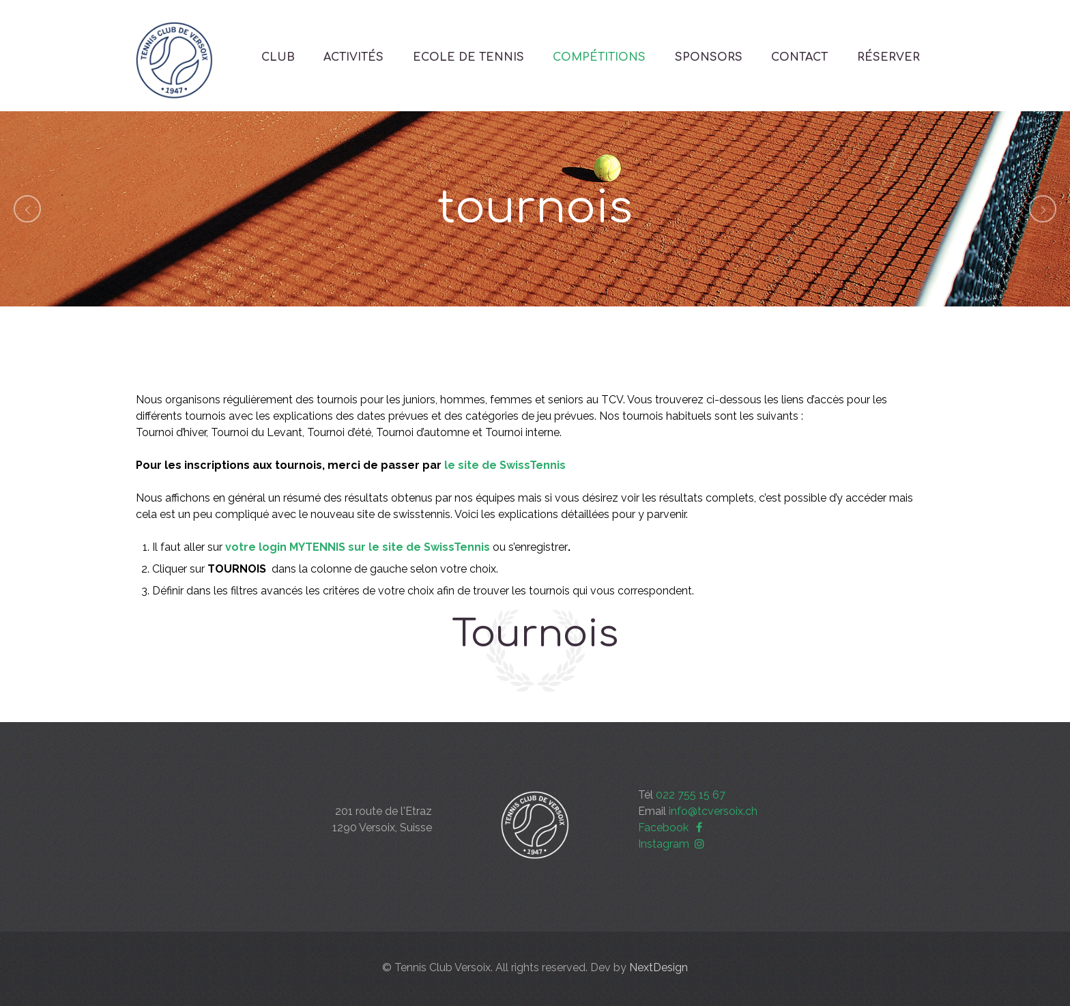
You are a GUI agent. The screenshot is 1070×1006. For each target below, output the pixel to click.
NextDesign (658, 967)
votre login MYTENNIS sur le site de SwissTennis (357, 547)
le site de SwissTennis (505, 465)
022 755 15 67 (690, 794)
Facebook (672, 827)
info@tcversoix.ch (713, 811)
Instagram (672, 843)
